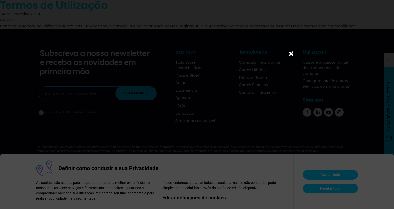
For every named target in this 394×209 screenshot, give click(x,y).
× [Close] (291, 53)
